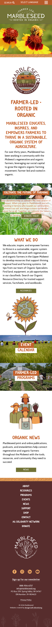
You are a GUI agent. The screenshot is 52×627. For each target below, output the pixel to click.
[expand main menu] (46, 2)
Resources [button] (26, 291)
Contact (26, 517)
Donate (26, 526)
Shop (26, 513)
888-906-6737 (26, 585)
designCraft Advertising (33, 608)
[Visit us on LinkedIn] (30, 572)
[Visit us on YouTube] (37, 572)
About (26, 486)
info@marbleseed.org (26, 588)
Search (9, 2)
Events (26, 499)
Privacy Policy (26, 600)
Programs (26, 495)
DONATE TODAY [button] (31, 216)
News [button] (26, 470)
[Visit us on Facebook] (14, 572)
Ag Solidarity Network (26, 522)
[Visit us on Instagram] (22, 572)
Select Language (29, 2)
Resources (26, 491)
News (26, 504)
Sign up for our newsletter (26, 579)
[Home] (26, 14)
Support (26, 508)
